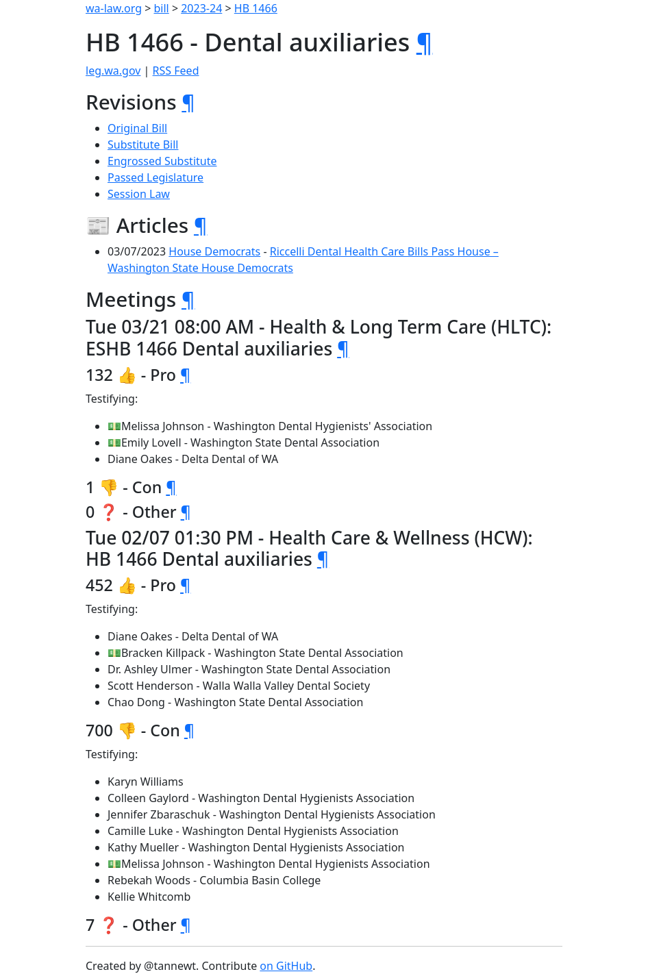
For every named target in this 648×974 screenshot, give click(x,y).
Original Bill (137, 128)
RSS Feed (176, 70)
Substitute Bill (143, 144)
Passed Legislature (155, 177)
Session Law (139, 193)
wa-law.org (114, 8)
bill (161, 8)
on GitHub (286, 965)
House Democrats (214, 251)
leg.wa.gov (113, 70)
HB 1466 (255, 8)
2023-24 (201, 8)
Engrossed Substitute (162, 160)
